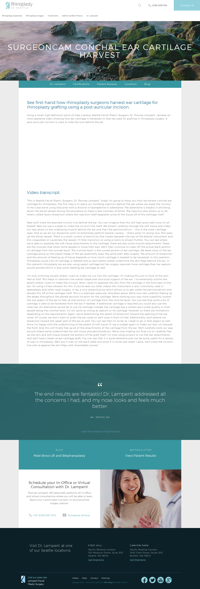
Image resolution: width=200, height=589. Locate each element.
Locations (131, 84)
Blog (147, 84)
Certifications (81, 84)
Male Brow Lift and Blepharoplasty (59, 452)
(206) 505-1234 (159, 5)
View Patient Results (140, 452)
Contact (94, 578)
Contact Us (187, 5)
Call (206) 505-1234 (44, 515)
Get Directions (96, 560)
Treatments (53, 16)
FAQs (84, 578)
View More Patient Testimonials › (101, 431)
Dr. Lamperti (92, 16)
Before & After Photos (72, 16)
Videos (75, 578)
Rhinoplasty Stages (35, 16)
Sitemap (105, 578)
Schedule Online (79, 515)
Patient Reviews (107, 84)
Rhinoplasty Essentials (12, 16)
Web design (108, 582)
